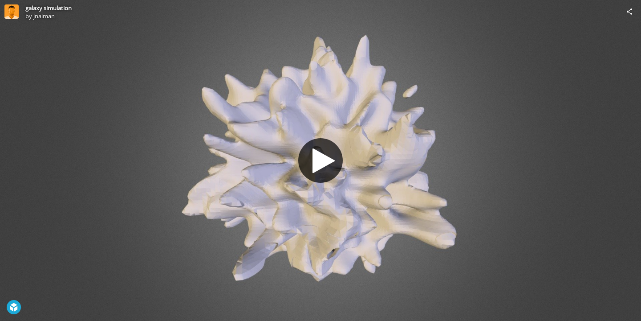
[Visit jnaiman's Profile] (11, 11)
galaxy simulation (48, 8)
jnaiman (44, 16)
